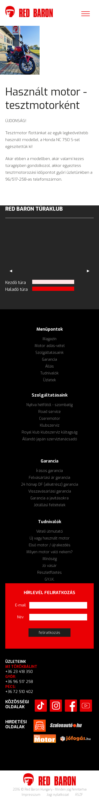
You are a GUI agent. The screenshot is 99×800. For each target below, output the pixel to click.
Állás (49, 366)
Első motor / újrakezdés (49, 545)
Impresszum (31, 795)
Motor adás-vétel (50, 345)
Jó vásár (49, 565)
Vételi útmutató (49, 531)
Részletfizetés (49, 572)
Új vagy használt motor (50, 538)
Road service (49, 411)
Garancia (49, 359)
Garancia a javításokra (49, 498)
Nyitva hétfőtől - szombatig (49, 404)
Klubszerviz (49, 425)
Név (20, 617)
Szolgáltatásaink (49, 352)
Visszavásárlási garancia (49, 491)
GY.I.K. (49, 579)
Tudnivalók (49, 373)
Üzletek (49, 380)
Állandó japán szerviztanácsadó (49, 439)
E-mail (20, 605)
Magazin (49, 338)
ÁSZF (79, 795)
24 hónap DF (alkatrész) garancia (49, 484)
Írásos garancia (49, 470)
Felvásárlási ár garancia (49, 477)
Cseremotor (49, 418)
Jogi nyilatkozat (58, 795)
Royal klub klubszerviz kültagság (49, 432)
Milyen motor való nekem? (49, 552)
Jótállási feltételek (49, 505)
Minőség (50, 558)
